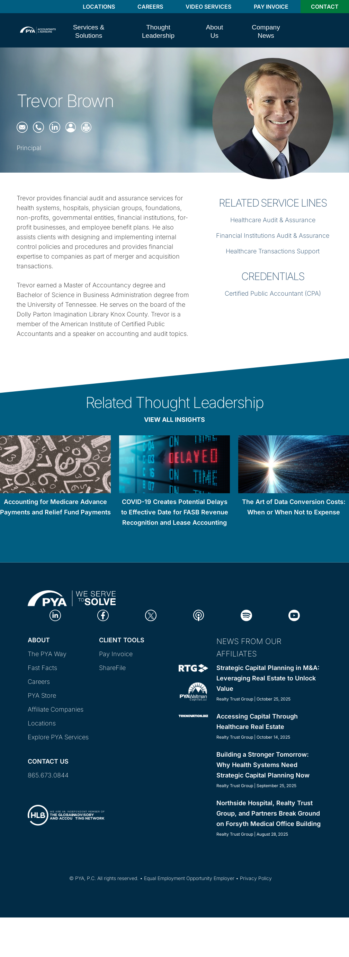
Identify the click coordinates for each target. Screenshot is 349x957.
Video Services (208, 6)
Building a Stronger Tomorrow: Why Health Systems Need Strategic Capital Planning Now (263, 765)
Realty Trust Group (234, 699)
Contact (325, 6)
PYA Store (42, 695)
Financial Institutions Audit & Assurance (272, 235)
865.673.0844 (48, 775)
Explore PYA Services (58, 737)
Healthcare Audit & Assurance (272, 220)
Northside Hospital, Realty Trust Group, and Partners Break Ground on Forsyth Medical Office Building (268, 813)
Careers (150, 6)
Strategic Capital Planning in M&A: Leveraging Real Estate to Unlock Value (268, 678)
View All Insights (174, 419)
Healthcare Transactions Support (273, 251)
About (39, 640)
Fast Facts (42, 667)
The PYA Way (47, 654)
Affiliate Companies (55, 709)
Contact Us (48, 761)
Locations (99, 6)
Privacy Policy (256, 878)
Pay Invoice (271, 6)
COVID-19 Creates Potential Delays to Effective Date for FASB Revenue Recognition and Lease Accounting (174, 512)
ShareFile (112, 667)
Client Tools (121, 640)
